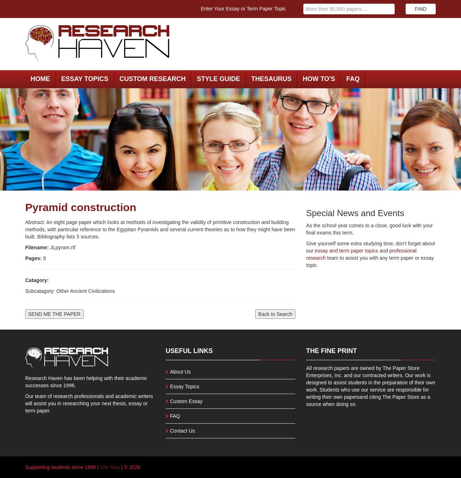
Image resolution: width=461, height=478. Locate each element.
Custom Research (153, 78)
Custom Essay (186, 401)
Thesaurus (271, 78)
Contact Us (182, 431)
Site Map (110, 467)
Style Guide (218, 78)
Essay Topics (84, 78)
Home (40, 78)
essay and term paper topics (345, 251)
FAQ (352, 78)
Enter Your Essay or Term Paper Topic (243, 9)
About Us (180, 372)
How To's (319, 78)
